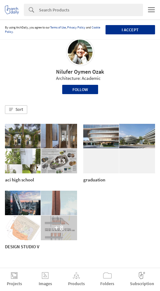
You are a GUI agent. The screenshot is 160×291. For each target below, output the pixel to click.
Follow (80, 89)
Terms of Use (58, 27)
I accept (130, 30)
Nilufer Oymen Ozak (80, 71)
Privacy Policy (76, 27)
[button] (16, 109)
